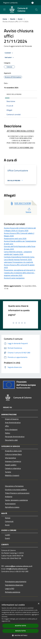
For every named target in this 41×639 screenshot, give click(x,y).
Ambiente (8, 496)
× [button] (38, 604)
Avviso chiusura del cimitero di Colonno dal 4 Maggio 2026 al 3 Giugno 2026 (20, 229)
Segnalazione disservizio (14, 585)
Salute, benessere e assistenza (16, 500)
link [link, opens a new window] (9, 621)
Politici (7, 433)
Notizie (7, 518)
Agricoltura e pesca (12, 507)
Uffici (7, 426)
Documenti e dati (11, 440)
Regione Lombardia (10, 2)
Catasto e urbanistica (13, 468)
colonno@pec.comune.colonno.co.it (18, 566)
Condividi (9, 53)
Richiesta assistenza (12, 592)
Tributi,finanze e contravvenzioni (17, 493)
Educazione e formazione (14, 486)
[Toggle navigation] (4, 9)
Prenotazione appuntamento (15, 581)
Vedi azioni (10, 57)
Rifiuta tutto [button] (20, 631)
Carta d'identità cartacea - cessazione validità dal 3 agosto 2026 (18, 253)
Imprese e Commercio (13, 461)
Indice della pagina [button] (14, 94)
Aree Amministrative (13, 422)
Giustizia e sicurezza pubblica (16, 489)
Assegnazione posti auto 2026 (15, 238)
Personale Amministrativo (14, 436)
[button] (20, 635)
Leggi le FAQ (9, 588)
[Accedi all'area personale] (32, 2)
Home (5, 19)
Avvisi (20, 19)
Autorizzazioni (10, 503)
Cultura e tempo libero (13, 454)
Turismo (8, 472)
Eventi (7, 538)
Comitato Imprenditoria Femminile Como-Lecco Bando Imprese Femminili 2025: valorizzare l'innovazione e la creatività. (19, 259)
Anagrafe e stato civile (13, 450)
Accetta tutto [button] (20, 626)
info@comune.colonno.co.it (16, 568)
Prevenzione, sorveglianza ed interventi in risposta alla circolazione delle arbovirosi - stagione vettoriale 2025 (19, 273)
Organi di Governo (11, 419)
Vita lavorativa (10, 458)
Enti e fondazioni (11, 429)
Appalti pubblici (10, 465)
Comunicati (9, 521)
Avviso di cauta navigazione (14, 278)
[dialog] (20, 620)
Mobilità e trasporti (12, 475)
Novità (12, 19)
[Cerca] (36, 9)
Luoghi (7, 534)
